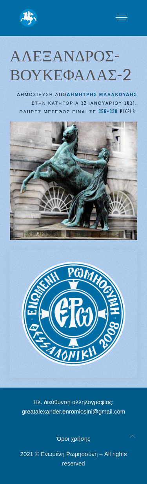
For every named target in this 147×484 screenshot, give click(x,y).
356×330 (108, 111)
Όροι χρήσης (74, 438)
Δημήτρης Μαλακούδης (102, 94)
